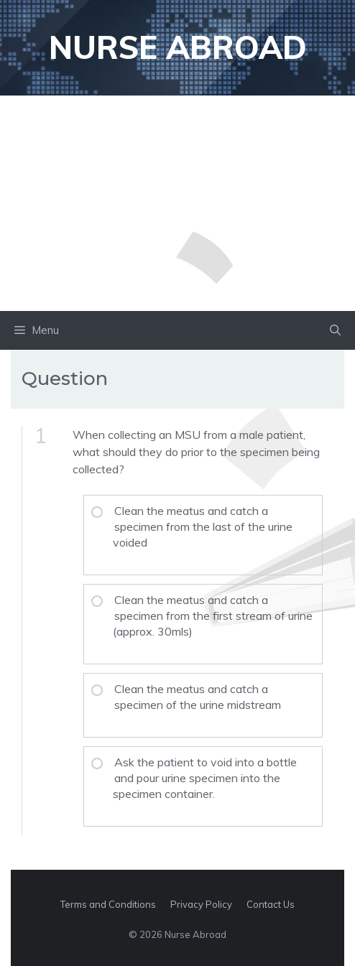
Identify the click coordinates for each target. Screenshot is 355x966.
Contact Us (270, 904)
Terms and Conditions (108, 904)
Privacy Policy (201, 904)
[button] (335, 330)
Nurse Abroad (178, 47)
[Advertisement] (177, 203)
